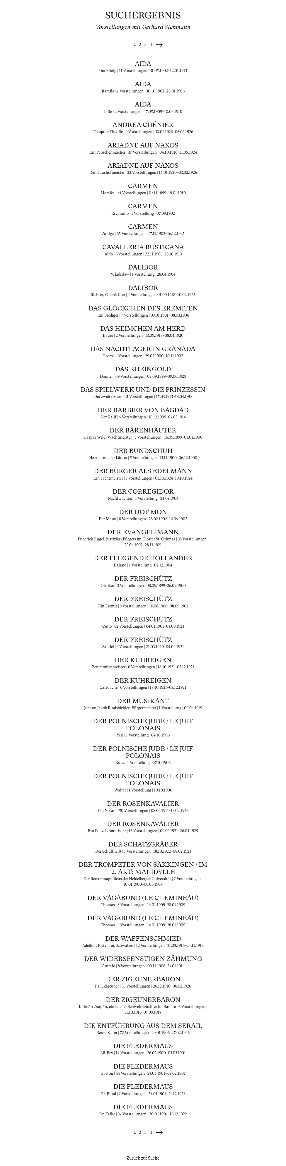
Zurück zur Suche (143, 1158)
